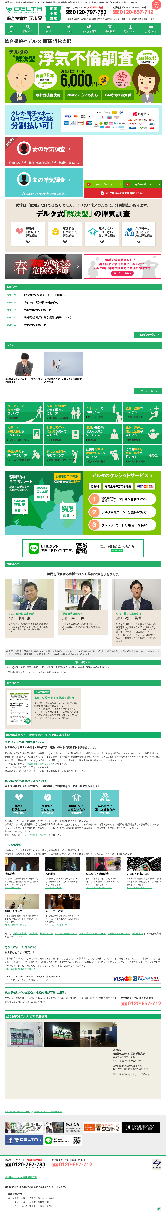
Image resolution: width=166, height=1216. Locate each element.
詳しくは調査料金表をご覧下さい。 (22, 969)
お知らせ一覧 (149, 334)
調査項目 (28, 31)
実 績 (48, 31)
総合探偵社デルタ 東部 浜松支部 (21, 1177)
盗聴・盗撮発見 (13, 911)
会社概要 (110, 31)
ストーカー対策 (54, 911)
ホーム (11, 31)
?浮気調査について (13, 887)
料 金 (69, 31)
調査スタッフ (131, 31)
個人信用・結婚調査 (97, 873)
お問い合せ (151, 31)
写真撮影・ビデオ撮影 (119, 933)
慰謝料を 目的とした (48, 809)
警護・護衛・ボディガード (92, 933)
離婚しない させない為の (76, 809)
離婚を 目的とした (19, 809)
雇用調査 (33, 933)
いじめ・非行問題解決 (66, 933)
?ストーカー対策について (56, 925)
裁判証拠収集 (46, 933)
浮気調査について (37, 835)
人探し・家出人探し (138, 873)
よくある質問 (89, 31)
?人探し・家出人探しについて (139, 887)
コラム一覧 (149, 391)
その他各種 (137, 933)
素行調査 (50, 873)
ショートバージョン (104, 184)
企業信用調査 (20, 933)
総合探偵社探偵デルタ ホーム (17, 1111)
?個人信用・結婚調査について (99, 887)
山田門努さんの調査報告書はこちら (123, 193)
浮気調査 (10, 873)
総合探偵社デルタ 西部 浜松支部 (48, 1111)
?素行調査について (53, 887)
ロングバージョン (143, 184)
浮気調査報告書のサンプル (40, 764)
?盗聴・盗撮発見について (15, 925)
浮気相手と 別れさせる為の (105, 809)
